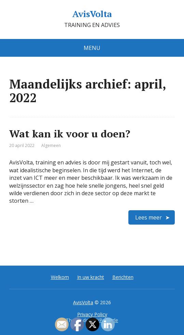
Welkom (60, 277)
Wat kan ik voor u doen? (69, 133)
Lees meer (148, 217)
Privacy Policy (92, 314)
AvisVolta (91, 14)
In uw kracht (90, 277)
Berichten (122, 277)
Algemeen (51, 145)
